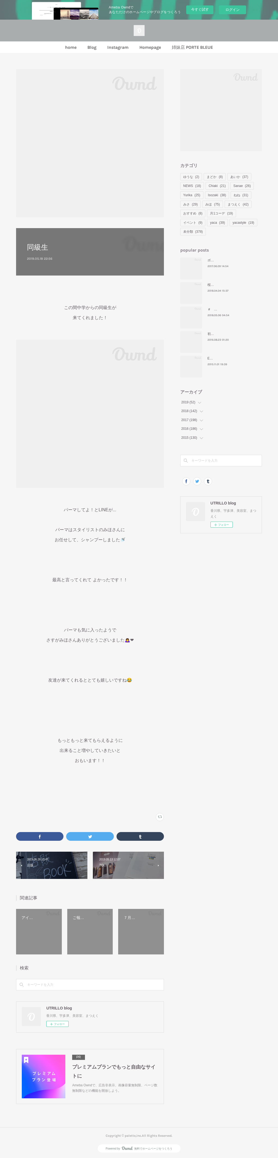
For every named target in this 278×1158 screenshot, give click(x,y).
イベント (193, 223)
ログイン (232, 10)
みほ (212, 204)
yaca (217, 223)
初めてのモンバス (220, 334)
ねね (241, 195)
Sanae (242, 186)
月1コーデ (221, 213)
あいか (239, 177)
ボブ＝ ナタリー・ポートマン (229, 260)
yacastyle (243, 223)
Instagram (118, 47)
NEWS (192, 186)
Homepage (150, 47)
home (71, 47)
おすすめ (193, 213)
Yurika (191, 195)
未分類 (193, 232)
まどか (215, 177)
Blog (91, 47)
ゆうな (191, 177)
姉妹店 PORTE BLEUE (192, 47)
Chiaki (217, 186)
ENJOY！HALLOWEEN (224, 358)
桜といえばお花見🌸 (222, 285)
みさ (190, 204)
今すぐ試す (200, 9)
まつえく (238, 204)
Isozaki (217, 195)
